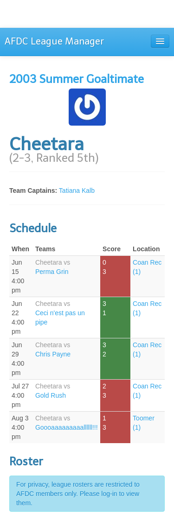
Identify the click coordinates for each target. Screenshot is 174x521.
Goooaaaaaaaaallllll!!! (66, 427)
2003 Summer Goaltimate (76, 79)
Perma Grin (52, 271)
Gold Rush (50, 395)
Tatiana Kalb (77, 190)
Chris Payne (53, 354)
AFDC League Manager (54, 41)
